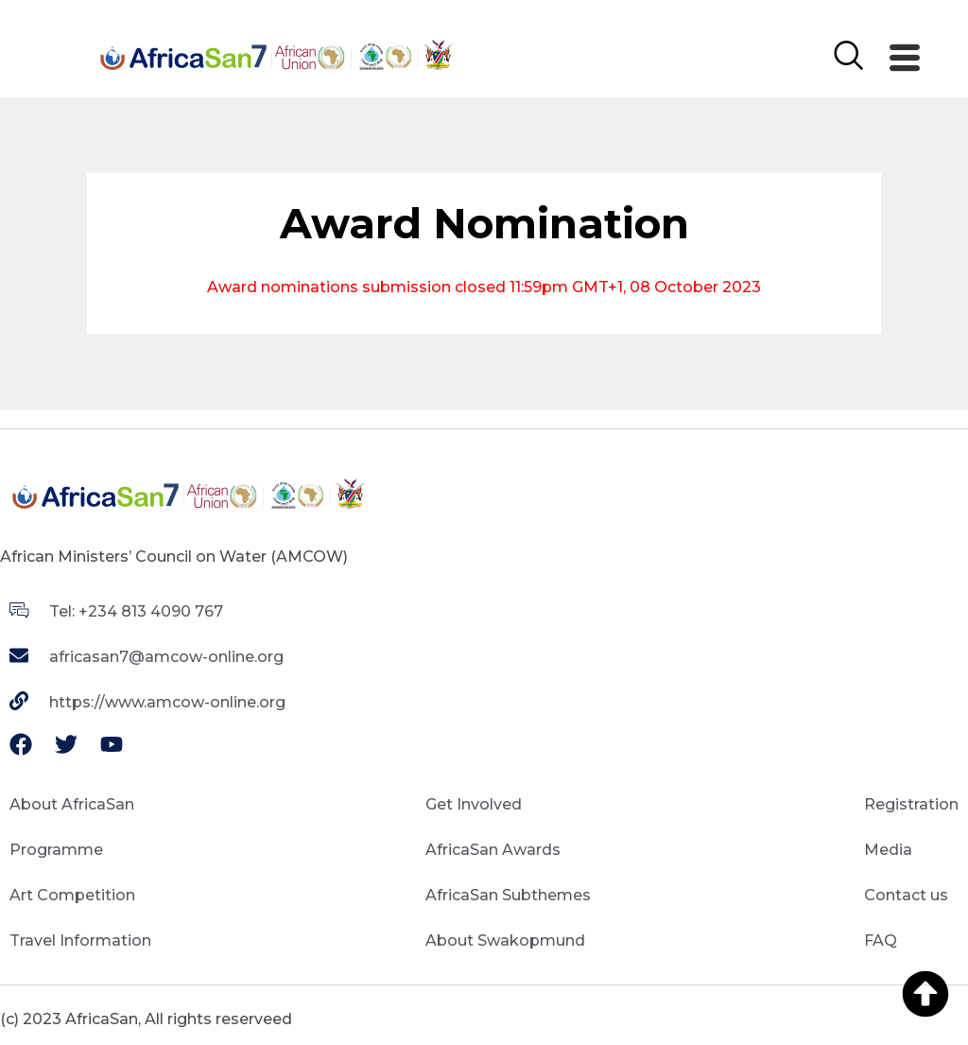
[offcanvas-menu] (904, 58)
